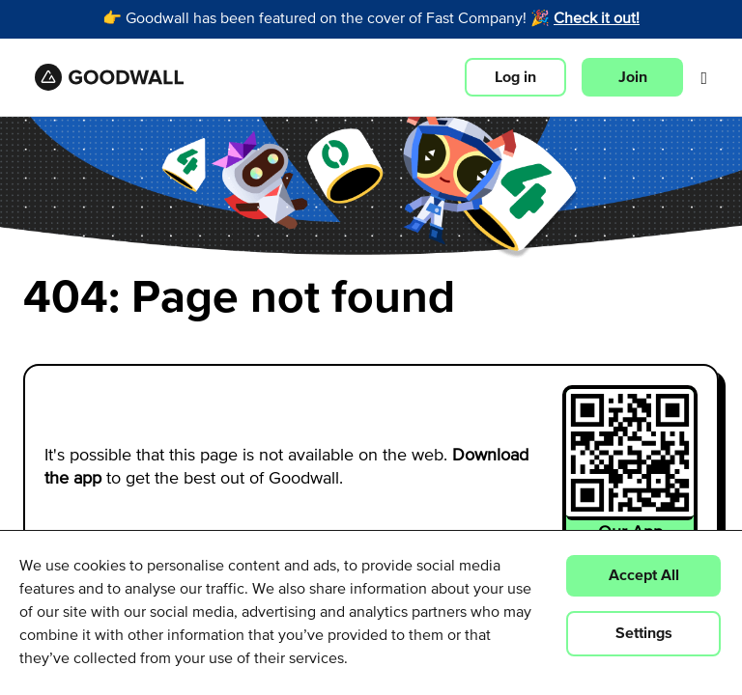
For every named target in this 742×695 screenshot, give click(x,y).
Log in (515, 77)
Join (632, 77)
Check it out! (597, 19)
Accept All (644, 575)
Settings (643, 633)
